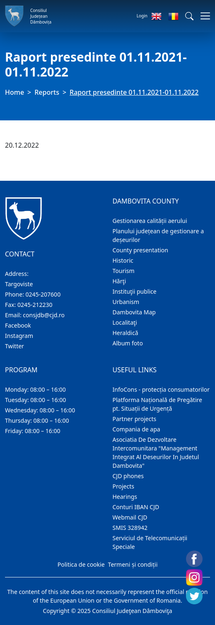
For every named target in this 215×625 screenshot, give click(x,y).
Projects (123, 486)
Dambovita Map (134, 312)
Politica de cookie (81, 564)
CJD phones (128, 476)
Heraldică (125, 333)
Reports (46, 92)
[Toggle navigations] (203, 16)
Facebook (18, 325)
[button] (189, 16)
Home (14, 92)
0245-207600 (43, 294)
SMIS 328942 (130, 528)
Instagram (19, 336)
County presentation (140, 250)
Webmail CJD (130, 517)
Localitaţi (125, 322)
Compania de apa (136, 429)
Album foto (128, 343)
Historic (123, 260)
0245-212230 (35, 305)
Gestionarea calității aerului (150, 221)
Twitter (14, 346)
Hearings (125, 496)
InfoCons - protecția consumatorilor (161, 389)
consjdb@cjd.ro (44, 315)
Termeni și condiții (133, 564)
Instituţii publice (135, 291)
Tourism (124, 271)
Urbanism (126, 302)
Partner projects (135, 419)
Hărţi (119, 281)
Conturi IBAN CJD (136, 507)
